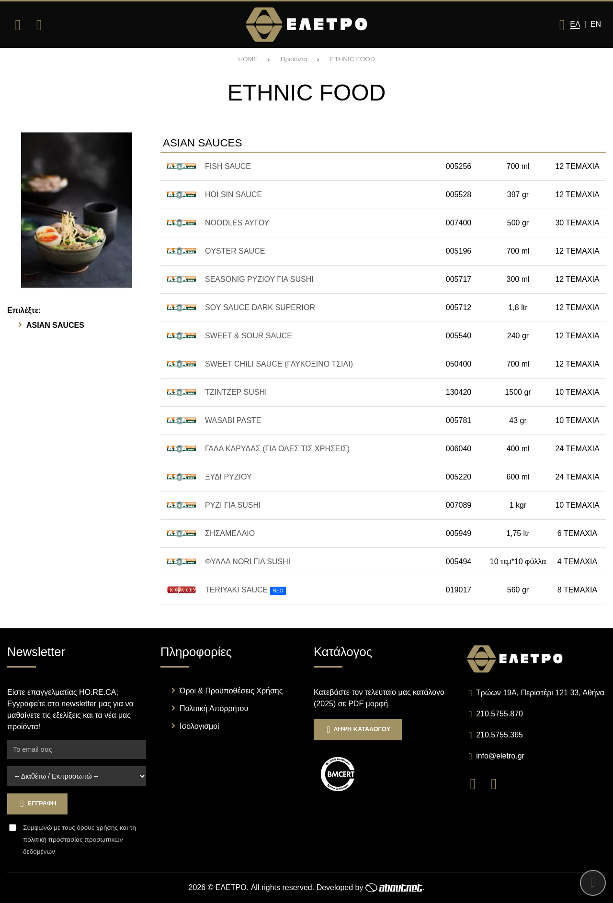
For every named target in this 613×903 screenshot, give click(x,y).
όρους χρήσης (97, 827)
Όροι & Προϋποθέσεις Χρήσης (231, 691)
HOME (248, 59)
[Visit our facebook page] (477, 783)
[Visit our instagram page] (497, 783)
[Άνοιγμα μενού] (17, 25)
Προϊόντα (294, 59)
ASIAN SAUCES (55, 325)
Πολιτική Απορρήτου (214, 708)
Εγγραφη (37, 803)
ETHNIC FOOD (352, 59)
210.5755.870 (499, 714)
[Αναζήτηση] (38, 25)
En (595, 24)
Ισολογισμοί (199, 726)
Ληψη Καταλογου (357, 729)
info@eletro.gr (500, 756)
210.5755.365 (499, 735)
